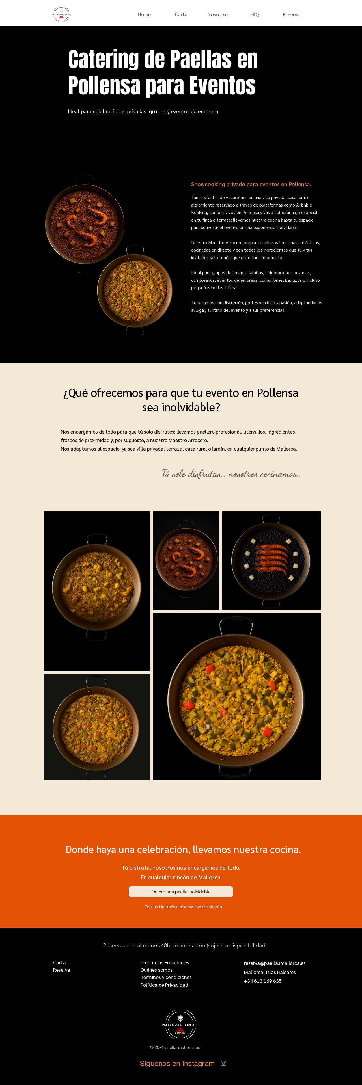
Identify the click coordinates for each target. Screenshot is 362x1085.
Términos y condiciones (166, 977)
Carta (59, 962)
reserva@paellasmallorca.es (275, 963)
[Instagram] (223, 1063)
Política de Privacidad (164, 984)
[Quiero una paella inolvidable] (180, 891)
